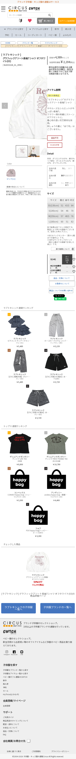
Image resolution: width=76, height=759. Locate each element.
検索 (50, 15)
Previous (5, 106)
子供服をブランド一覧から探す (15, 670)
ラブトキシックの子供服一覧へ (18, 608)
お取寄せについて (62, 283)
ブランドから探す (15, 28)
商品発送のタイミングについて (15, 720)
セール (18, 35)
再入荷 (68, 28)
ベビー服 (52, 35)
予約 (7, 35)
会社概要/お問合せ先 (16, 741)
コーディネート (35, 35)
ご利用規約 (36, 751)
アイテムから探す (40, 28)
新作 (57, 28)
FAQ (4, 734)
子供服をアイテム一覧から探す (15, 673)
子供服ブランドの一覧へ (57, 607)
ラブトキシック (51, 42)
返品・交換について (62, 278)
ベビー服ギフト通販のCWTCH (15, 677)
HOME (7, 42)
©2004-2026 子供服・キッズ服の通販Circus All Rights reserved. (38, 756)
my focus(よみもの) (11, 694)
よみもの (67, 35)
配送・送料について (11, 724)
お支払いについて (10, 727)
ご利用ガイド (8, 717)
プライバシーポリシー (60, 751)
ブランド (25, 42)
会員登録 (6, 705)
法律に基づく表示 (14, 751)
